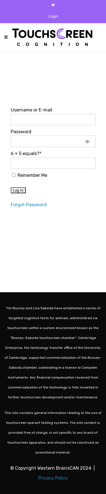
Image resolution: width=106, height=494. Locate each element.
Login (53, 16)
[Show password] (87, 141)
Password (21, 131)
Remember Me (29, 175)
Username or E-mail (31, 110)
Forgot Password (29, 204)
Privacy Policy (53, 478)
